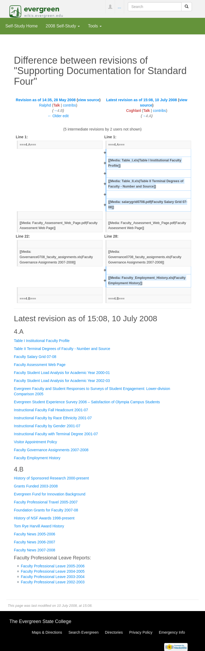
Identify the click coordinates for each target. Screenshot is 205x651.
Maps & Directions (47, 632)
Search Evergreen (83, 632)
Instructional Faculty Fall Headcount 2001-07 (51, 410)
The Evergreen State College (40, 621)
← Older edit (58, 116)
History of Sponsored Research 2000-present (51, 478)
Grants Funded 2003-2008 (36, 486)
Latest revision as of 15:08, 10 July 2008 (141, 100)
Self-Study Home (21, 25)
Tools (95, 25)
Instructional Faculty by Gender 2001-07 (47, 426)
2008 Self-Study (63, 25)
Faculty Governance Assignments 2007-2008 (51, 450)
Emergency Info (172, 632)
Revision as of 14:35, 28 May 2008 (46, 100)
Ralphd (45, 105)
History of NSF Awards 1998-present (44, 518)
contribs (69, 105)
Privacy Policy (140, 632)
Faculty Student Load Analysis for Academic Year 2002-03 (62, 381)
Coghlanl (133, 110)
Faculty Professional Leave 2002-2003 (53, 582)
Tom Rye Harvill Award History (39, 526)
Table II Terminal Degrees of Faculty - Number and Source (62, 349)
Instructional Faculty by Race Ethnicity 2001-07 (53, 418)
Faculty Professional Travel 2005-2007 (46, 502)
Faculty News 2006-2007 (34, 542)
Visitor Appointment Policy (35, 442)
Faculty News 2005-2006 (34, 534)
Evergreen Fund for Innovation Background (49, 494)
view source (88, 100)
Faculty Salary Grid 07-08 (35, 357)
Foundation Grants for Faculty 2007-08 (46, 510)
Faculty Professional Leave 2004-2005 (53, 571)
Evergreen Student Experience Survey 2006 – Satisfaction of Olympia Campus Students (87, 402)
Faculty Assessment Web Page (40, 365)
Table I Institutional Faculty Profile (42, 341)
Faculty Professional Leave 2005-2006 (53, 566)
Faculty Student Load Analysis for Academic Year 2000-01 (62, 373)
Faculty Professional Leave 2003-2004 (53, 577)
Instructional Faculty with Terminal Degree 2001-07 (56, 434)
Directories (114, 632)
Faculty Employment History (37, 458)
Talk (56, 105)
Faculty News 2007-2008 (34, 550)
